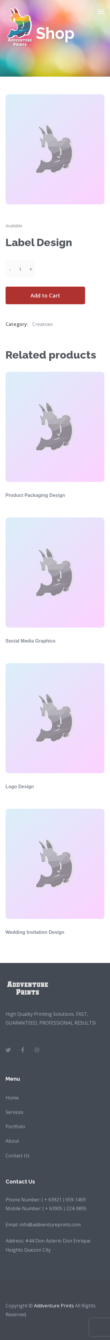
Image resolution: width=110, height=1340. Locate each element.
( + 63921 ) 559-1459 (64, 1199)
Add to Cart (45, 295)
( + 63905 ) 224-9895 (65, 1208)
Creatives (42, 324)
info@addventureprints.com (50, 1224)
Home (12, 1097)
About (12, 1141)
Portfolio (15, 1126)
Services (14, 1112)
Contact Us (18, 1155)
